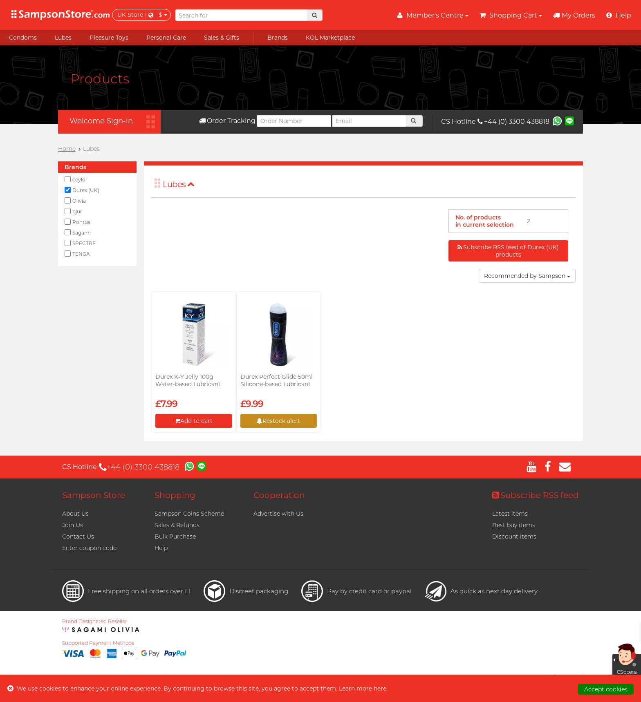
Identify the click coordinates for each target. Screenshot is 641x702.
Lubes (179, 184)
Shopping (175, 495)
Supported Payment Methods (98, 643)
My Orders (574, 15)
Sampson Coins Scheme (189, 513)
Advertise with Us (278, 513)
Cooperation (279, 495)
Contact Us (78, 536)
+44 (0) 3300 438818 (513, 121)
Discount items (514, 536)
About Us (75, 513)
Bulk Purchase (175, 536)
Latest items (510, 513)
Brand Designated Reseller (94, 621)
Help (161, 548)
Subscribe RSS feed (535, 495)
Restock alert (278, 421)
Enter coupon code (89, 548)
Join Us (72, 525)
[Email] (369, 121)
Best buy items (513, 525)
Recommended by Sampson (527, 275)
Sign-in (120, 120)
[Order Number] (294, 121)
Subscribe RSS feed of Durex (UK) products (508, 251)
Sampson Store (93, 495)
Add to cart (194, 421)
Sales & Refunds (177, 525)
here (380, 688)
